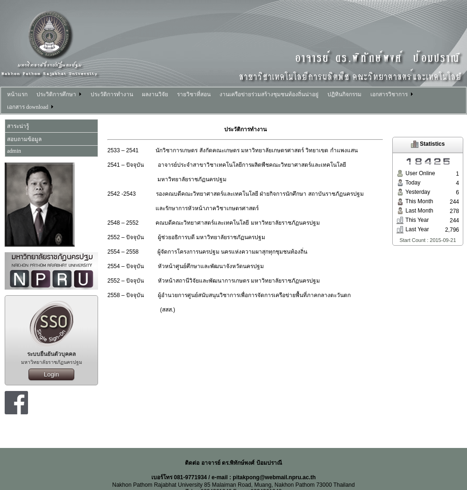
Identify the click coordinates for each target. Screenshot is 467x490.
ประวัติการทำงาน (112, 94)
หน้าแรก (17, 94)
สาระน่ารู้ (18, 126)
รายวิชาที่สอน (194, 94)
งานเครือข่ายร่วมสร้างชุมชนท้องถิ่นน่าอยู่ (268, 94)
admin (14, 151)
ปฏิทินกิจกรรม (344, 94)
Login (51, 374)
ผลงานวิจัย (155, 94)
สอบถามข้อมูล (24, 139)
